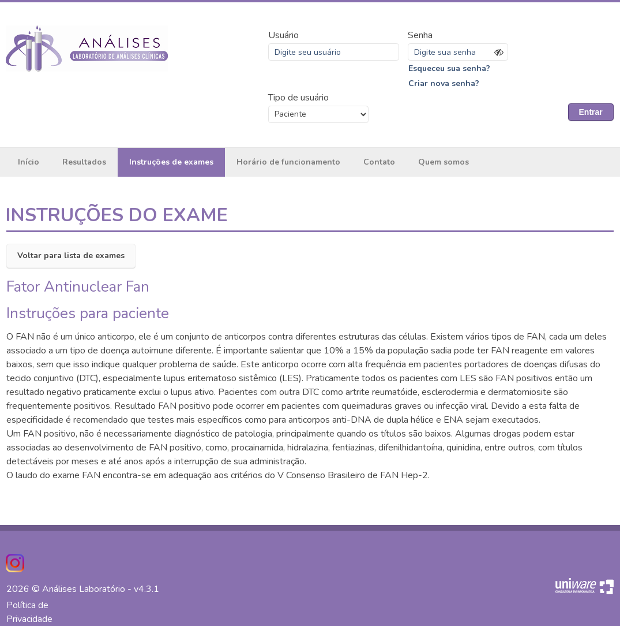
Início (28, 161)
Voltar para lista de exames (71, 255)
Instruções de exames (171, 161)
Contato (379, 161)
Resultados (84, 161)
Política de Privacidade (29, 612)
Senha (420, 35)
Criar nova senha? (443, 83)
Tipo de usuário (298, 97)
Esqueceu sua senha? (449, 68)
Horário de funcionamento (288, 161)
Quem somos (443, 161)
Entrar (591, 112)
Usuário (283, 35)
